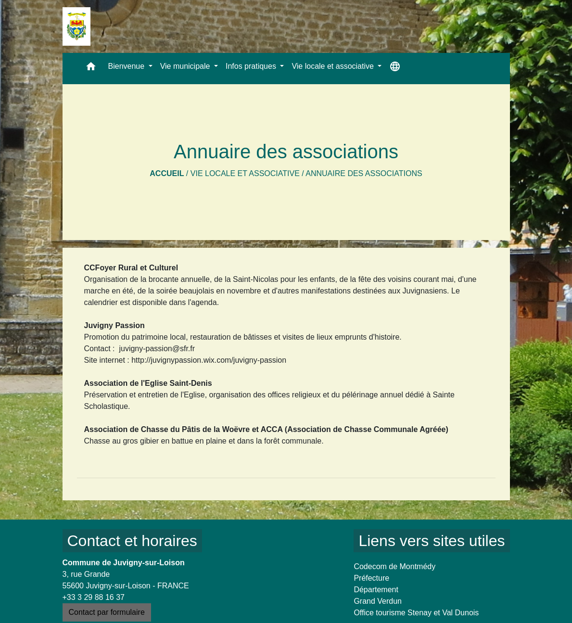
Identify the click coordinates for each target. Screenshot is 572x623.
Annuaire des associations (363, 173)
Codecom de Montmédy (394, 566)
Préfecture (371, 578)
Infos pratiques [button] (252, 66)
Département (376, 589)
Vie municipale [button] (186, 66)
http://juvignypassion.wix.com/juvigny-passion (208, 360)
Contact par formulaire (107, 612)
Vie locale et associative (245, 173)
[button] (90, 68)
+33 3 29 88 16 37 (94, 597)
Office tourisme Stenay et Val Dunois (416, 613)
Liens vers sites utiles (431, 540)
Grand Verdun (378, 601)
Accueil (167, 173)
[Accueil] (76, 26)
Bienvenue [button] (127, 66)
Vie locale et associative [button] (334, 66)
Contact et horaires (132, 540)
